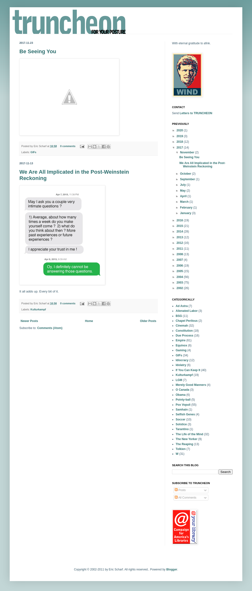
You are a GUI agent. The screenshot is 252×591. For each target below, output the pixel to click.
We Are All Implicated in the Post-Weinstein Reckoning (202, 164)
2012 (180, 243)
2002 (180, 288)
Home (89, 321)
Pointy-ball (183, 399)
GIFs (33, 152)
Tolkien (181, 449)
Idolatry (181, 365)
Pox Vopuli (183, 404)
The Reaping (184, 444)
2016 (180, 220)
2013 (180, 237)
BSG (179, 316)
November (187, 152)
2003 (180, 282)
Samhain (182, 409)
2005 (180, 271)
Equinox (181, 345)
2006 (180, 265)
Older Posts (148, 321)
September (188, 179)
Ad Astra (182, 306)
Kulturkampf (38, 309)
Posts (180, 490)
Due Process (184, 335)
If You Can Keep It (188, 370)
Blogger (171, 569)
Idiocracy (182, 360)
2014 (180, 231)
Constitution (184, 330)
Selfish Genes (185, 414)
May (183, 190)
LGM (179, 380)
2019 (180, 136)
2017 (180, 147)
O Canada (182, 389)
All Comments (185, 497)
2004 (180, 277)
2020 (180, 130)
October (186, 173)
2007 (180, 260)
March (184, 201)
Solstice (181, 424)
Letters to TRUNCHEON (196, 113)
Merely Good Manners (191, 385)
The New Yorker (186, 439)
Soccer (180, 419)
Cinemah (182, 325)
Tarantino (182, 429)
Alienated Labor (187, 311)
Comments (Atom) (49, 328)
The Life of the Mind (189, 434)
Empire (181, 340)
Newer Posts (29, 321)
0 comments (67, 146)
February (186, 207)
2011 (180, 248)
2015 (180, 226)
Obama (181, 394)
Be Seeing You (37, 51)
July (183, 185)
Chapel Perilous (187, 320)
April (184, 196)
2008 (180, 254)
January (186, 213)
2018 (180, 141)
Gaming (181, 350)
